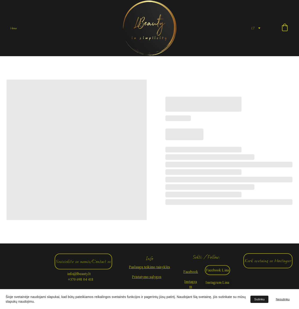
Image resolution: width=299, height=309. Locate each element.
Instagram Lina (217, 283)
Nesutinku (283, 299)
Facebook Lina (217, 271)
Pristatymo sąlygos (146, 277)
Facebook (190, 272)
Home (13, 28)
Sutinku (259, 299)
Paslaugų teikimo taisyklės (149, 267)
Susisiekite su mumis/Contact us (83, 262)
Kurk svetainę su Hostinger (268, 260)
